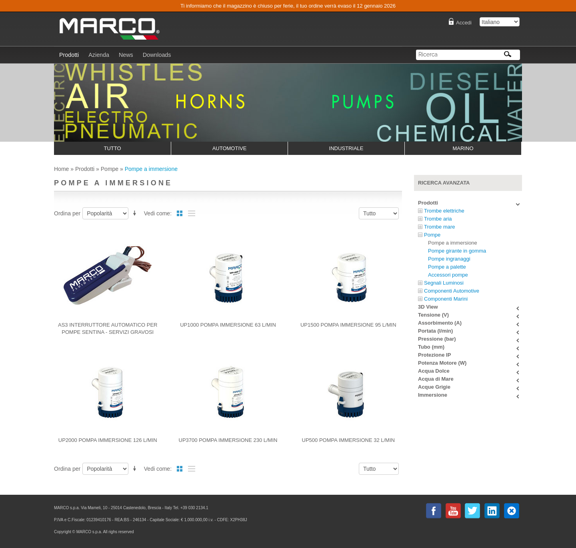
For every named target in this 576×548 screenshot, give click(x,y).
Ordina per (67, 213)
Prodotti (84, 169)
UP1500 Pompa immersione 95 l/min (348, 325)
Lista (192, 213)
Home (61, 169)
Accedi (464, 23)
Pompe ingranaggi (449, 259)
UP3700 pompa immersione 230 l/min (228, 440)
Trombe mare (439, 227)
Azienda (98, 55)
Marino (463, 148)
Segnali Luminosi (444, 283)
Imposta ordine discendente (136, 212)
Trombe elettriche (444, 211)
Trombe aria (438, 219)
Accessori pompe (448, 275)
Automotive (229, 148)
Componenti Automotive (451, 291)
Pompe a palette (447, 267)
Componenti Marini (446, 299)
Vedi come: (158, 213)
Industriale (346, 148)
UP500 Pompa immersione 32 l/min (348, 440)
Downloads (157, 55)
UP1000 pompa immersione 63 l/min (228, 325)
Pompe (109, 169)
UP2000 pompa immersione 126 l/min (107, 440)
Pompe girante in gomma (457, 251)
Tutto (112, 148)
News (126, 55)
